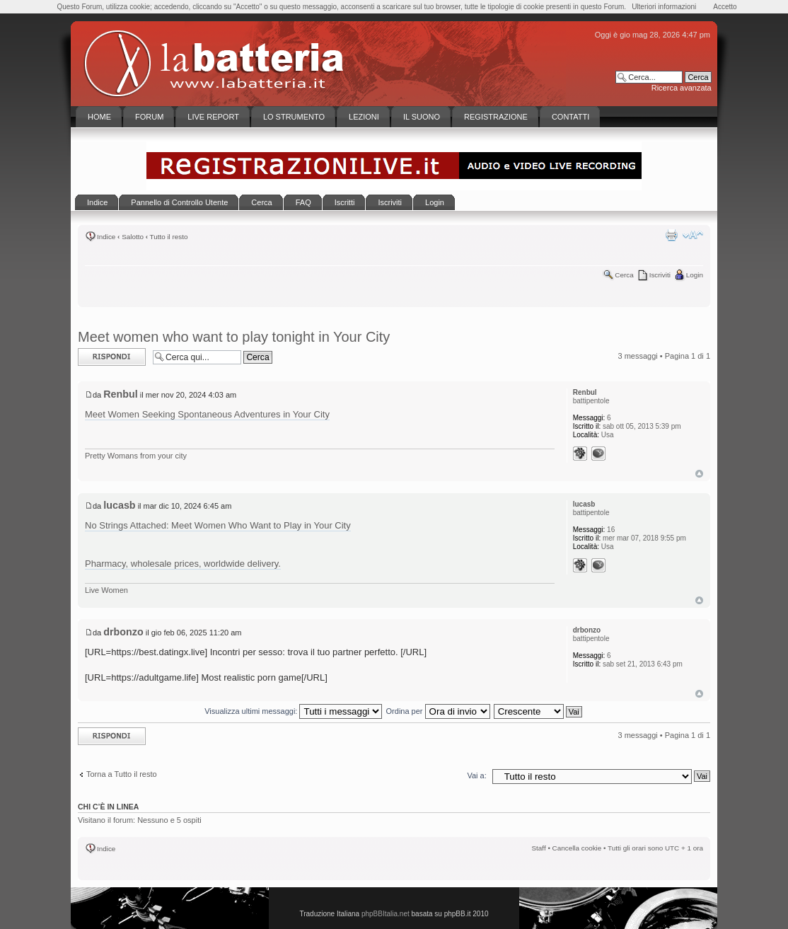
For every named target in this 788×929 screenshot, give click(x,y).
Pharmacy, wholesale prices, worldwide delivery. (183, 563)
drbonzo (123, 631)
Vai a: (476, 775)
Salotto (133, 237)
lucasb (119, 505)
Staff (539, 848)
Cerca (624, 275)
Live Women (106, 590)
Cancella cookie (577, 848)
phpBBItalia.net (385, 914)
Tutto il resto (169, 237)
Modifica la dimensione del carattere (693, 235)
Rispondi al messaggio (112, 357)
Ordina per (438, 711)
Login (694, 275)
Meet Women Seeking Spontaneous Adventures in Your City (207, 414)
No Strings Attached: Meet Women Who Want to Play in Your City (218, 525)
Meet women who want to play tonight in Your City (234, 337)
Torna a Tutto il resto (121, 774)
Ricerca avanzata (681, 87)
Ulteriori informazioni (664, 7)
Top (699, 474)
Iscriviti (660, 275)
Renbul (120, 394)
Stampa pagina (671, 235)
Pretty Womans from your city (136, 455)
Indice (106, 237)
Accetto (724, 7)
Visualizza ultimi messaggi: (293, 711)
